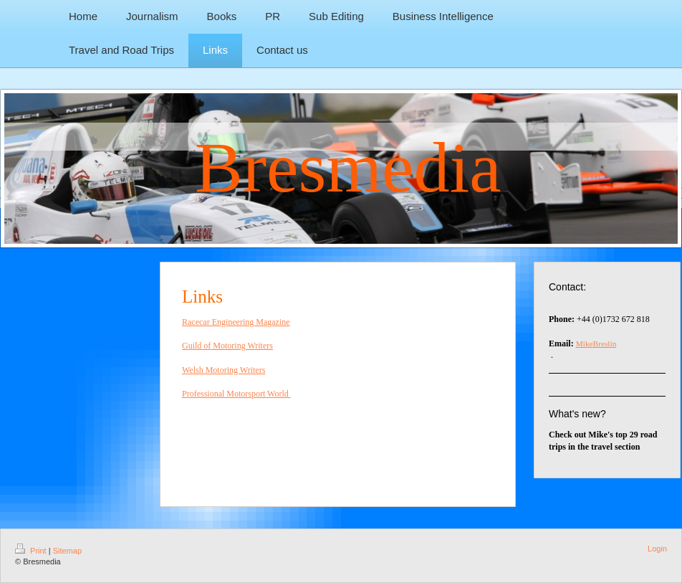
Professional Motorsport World (236, 394)
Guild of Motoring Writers (227, 346)
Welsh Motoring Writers (223, 370)
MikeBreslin (596, 343)
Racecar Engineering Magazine (236, 322)
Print (32, 550)
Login (657, 548)
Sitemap (67, 550)
